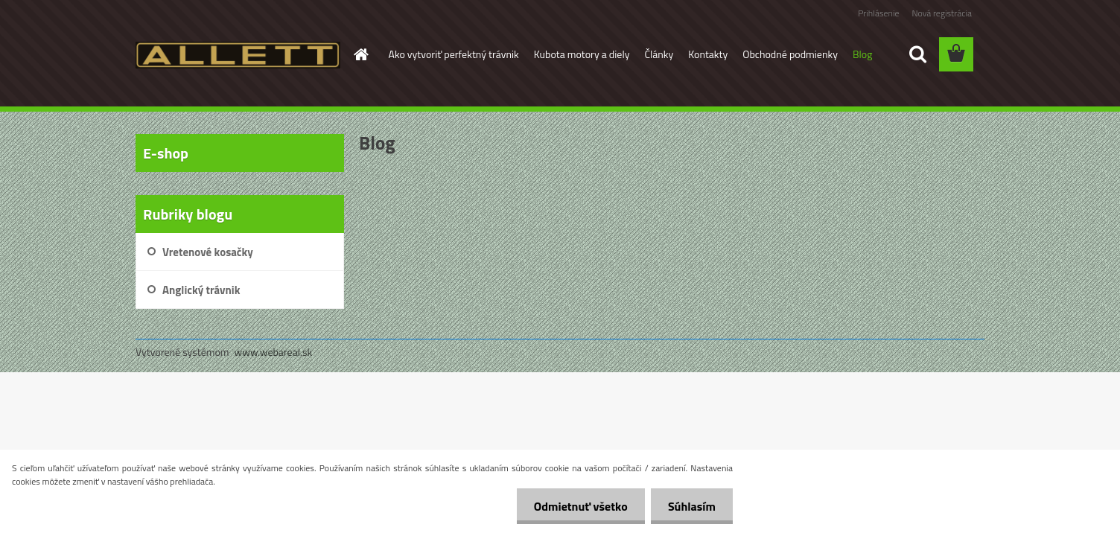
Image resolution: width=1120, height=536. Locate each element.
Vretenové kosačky (207, 252)
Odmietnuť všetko (576, 506)
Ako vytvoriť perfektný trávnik (454, 54)
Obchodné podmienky (790, 54)
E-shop (165, 153)
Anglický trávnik (201, 290)
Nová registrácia (941, 13)
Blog (862, 54)
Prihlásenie (878, 13)
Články (658, 54)
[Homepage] (360, 54)
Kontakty (708, 54)
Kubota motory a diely (582, 54)
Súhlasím (690, 506)
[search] (917, 54)
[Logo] (238, 55)
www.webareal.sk (274, 352)
